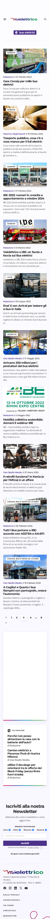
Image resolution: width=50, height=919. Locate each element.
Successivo (6, 623)
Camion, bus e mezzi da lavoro (23, 502)
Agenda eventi (14, 391)
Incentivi (12, 334)
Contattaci (9, 911)
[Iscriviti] (25, 843)
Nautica (42, 830)
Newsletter (10, 916)
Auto (9, 277)
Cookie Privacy (11, 900)
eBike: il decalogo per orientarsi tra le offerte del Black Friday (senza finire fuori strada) (24, 769)
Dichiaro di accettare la (25, 847)
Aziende (11, 167)
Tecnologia (25, 167)
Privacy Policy (33, 847)
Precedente (6, 617)
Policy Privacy (11, 895)
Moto (17, 830)
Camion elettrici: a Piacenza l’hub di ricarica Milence (23, 753)
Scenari (11, 53)
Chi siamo (8, 905)
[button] (4, 19)
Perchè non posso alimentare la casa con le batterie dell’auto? (23, 739)
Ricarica (29, 830)
